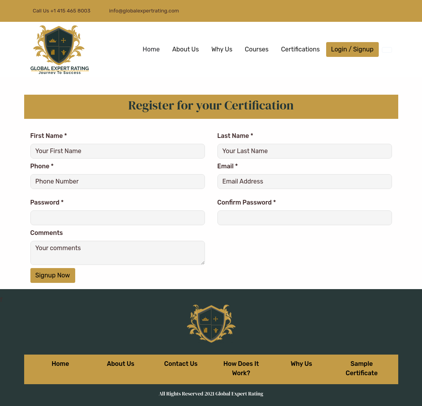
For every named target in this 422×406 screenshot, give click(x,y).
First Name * (48, 135)
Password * (47, 202)
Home (151, 49)
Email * (227, 166)
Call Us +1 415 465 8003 (60, 11)
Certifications (300, 49)
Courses (256, 49)
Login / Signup (352, 49)
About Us (185, 49)
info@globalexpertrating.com (144, 11)
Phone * (42, 166)
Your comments (117, 253)
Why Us (221, 49)
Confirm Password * (246, 202)
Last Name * (235, 135)
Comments (46, 233)
